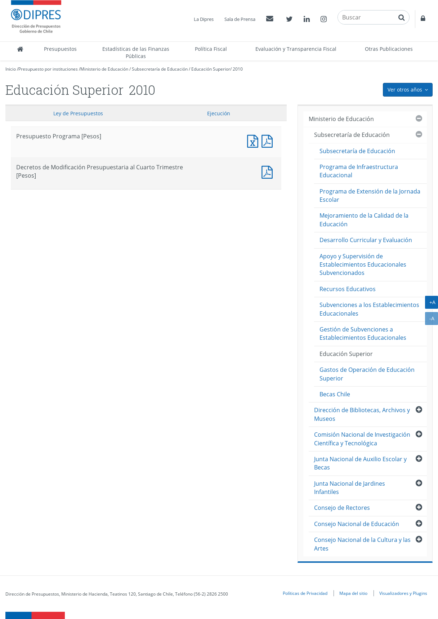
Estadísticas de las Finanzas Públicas (135, 52)
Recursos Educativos (347, 289)
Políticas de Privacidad (305, 593)
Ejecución (218, 113)
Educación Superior (210, 69)
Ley (78, 113)
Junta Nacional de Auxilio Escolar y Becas (360, 463)
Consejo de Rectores (342, 508)
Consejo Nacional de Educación (356, 524)
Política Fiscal (211, 48)
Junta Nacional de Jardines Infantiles (349, 488)
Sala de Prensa (239, 19)
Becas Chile (334, 394)
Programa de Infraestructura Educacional (358, 171)
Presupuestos (60, 48)
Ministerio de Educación (104, 69)
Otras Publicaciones (389, 48)
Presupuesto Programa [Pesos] (254, 140)
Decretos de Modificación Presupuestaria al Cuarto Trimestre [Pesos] (269, 171)
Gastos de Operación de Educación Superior (367, 374)
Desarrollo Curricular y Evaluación (365, 240)
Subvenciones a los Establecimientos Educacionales (369, 309)
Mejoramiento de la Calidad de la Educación (363, 219)
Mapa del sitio (353, 593)
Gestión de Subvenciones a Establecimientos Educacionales (362, 333)
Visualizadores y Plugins (403, 593)
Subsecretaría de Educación (160, 69)
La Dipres (204, 19)
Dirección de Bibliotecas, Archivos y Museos (362, 414)
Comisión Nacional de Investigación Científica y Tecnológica (362, 439)
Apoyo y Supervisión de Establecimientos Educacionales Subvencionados (362, 264)
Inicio (10, 69)
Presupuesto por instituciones (48, 69)
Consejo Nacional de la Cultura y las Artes (362, 544)
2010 (238, 69)
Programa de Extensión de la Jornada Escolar (369, 195)
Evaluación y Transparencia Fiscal (295, 48)
